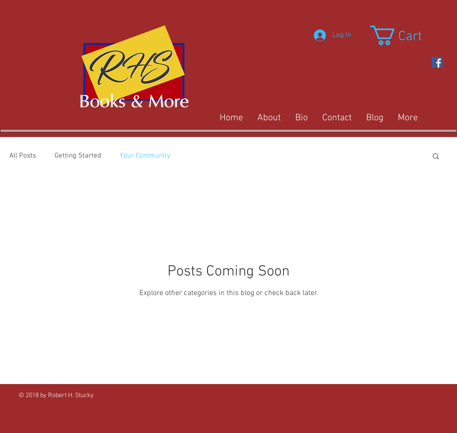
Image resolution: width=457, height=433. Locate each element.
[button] (407, 35)
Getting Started (78, 155)
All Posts (22, 155)
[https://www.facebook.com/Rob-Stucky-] (437, 62)
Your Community (145, 155)
